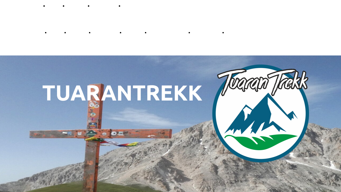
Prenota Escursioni (140, 5)
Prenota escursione (167, 32)
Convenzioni (104, 5)
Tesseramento (206, 32)
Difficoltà (75, 5)
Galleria (234, 32)
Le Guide (77, 32)
